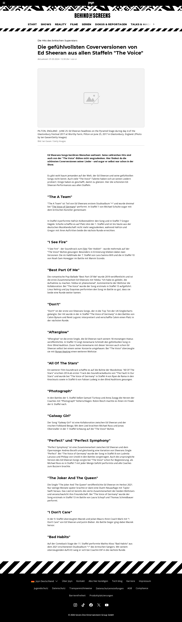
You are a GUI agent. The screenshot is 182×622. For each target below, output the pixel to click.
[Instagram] (75, 605)
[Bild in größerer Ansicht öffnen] (91, 98)
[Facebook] (91, 605)
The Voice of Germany (63, 206)
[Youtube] (107, 605)
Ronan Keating (63, 351)
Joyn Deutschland (44, 581)
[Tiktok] (83, 605)
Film (85, 248)
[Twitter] (99, 605)
